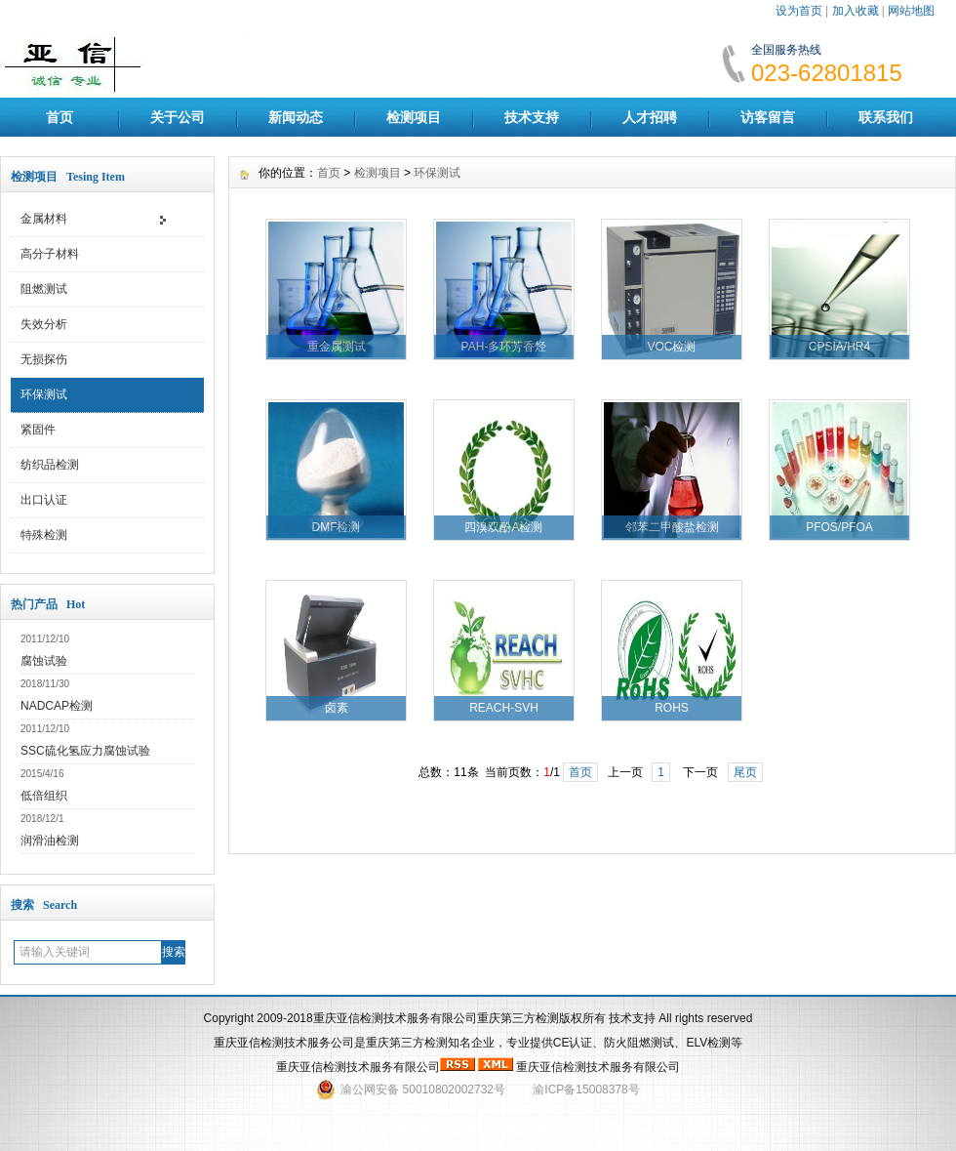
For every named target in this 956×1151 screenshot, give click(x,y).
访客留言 (767, 117)
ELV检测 (708, 1042)
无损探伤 (43, 359)
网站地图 (911, 11)
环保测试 (43, 394)
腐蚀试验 (43, 661)
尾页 (745, 772)
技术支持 (531, 117)
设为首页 (799, 11)
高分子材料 (49, 254)
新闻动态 (295, 117)
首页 (59, 117)
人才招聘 (649, 117)
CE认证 (573, 1042)
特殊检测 (43, 535)
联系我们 (885, 117)
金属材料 (43, 219)
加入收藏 (855, 11)
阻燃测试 (43, 289)
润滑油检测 (49, 840)
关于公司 (177, 117)
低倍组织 (43, 795)
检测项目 (413, 117)
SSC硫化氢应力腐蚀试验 (85, 751)
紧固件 (38, 429)
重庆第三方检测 (407, 1042)
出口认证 (43, 500)
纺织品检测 (49, 465)
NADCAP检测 (56, 706)
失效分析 (43, 324)
